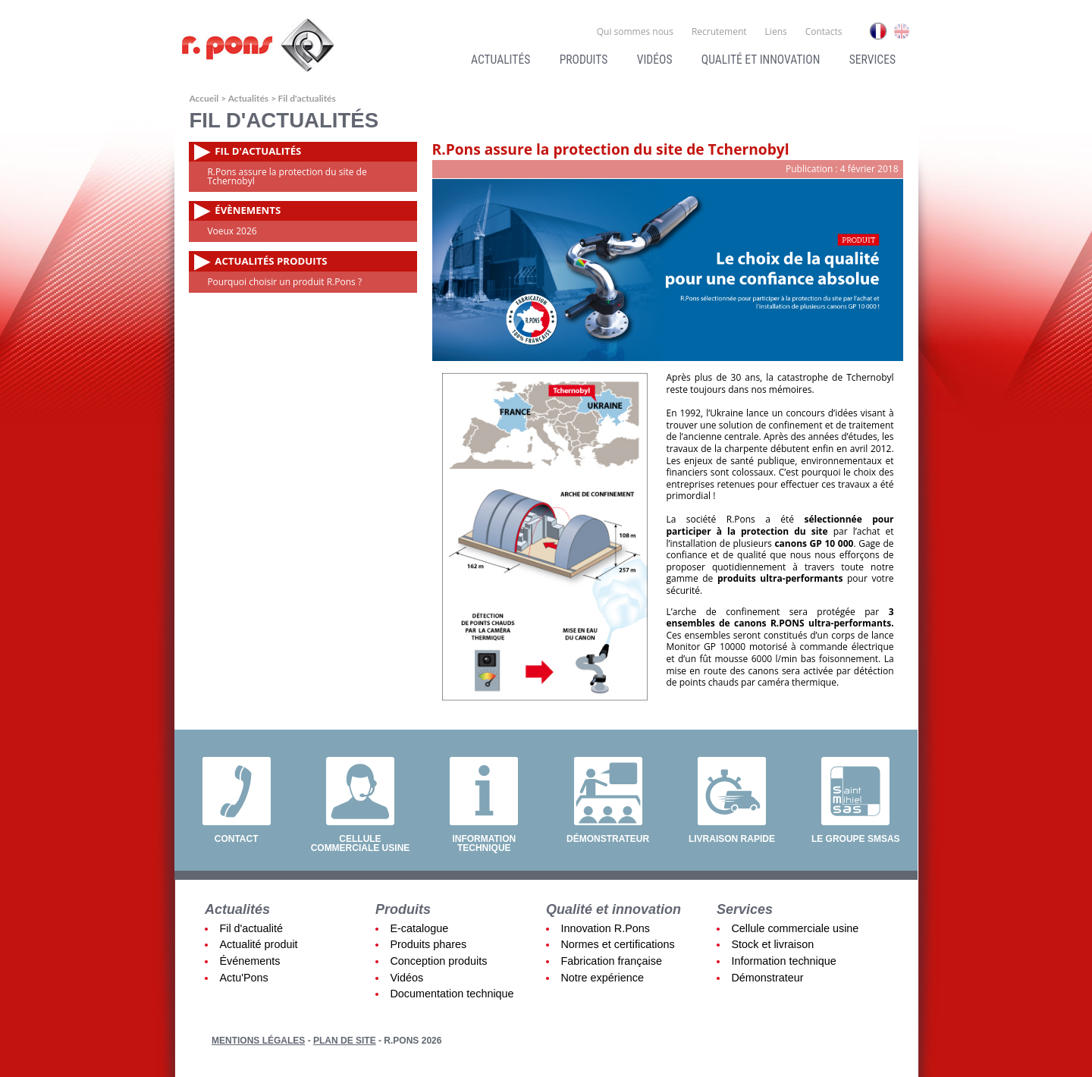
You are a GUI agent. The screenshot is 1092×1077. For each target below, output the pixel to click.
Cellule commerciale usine (360, 843)
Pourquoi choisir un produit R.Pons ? (284, 281)
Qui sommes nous (635, 31)
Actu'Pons (243, 978)
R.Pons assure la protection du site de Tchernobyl (286, 176)
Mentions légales (258, 1040)
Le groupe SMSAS (855, 838)
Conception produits (438, 961)
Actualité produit (258, 944)
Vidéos (655, 60)
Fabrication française (611, 961)
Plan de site (344, 1040)
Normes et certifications (617, 944)
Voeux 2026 (231, 231)
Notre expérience (602, 978)
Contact (237, 838)
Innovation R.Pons (605, 928)
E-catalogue (419, 928)
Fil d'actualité (251, 928)
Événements (249, 961)
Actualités (500, 60)
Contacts (824, 31)
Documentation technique (451, 994)
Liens (776, 31)
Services (872, 60)
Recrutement (719, 31)
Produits (584, 60)
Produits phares (428, 944)
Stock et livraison (772, 944)
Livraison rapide (732, 838)
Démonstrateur (607, 838)
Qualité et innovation (760, 60)
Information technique (484, 843)
